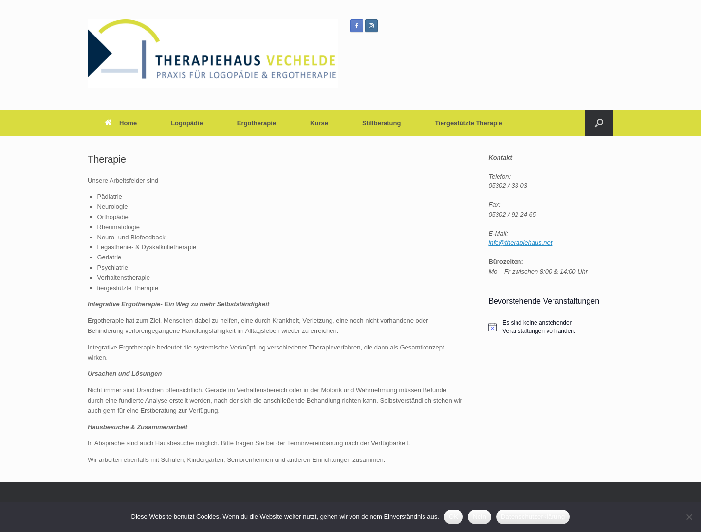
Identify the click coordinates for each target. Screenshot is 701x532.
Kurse (319, 123)
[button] (599, 123)
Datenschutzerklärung (533, 516)
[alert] (550, 327)
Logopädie (187, 123)
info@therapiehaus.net (520, 242)
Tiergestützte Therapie (468, 123)
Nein (479, 516)
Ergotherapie (256, 123)
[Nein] (689, 517)
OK (453, 516)
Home (121, 123)
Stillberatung (381, 123)
